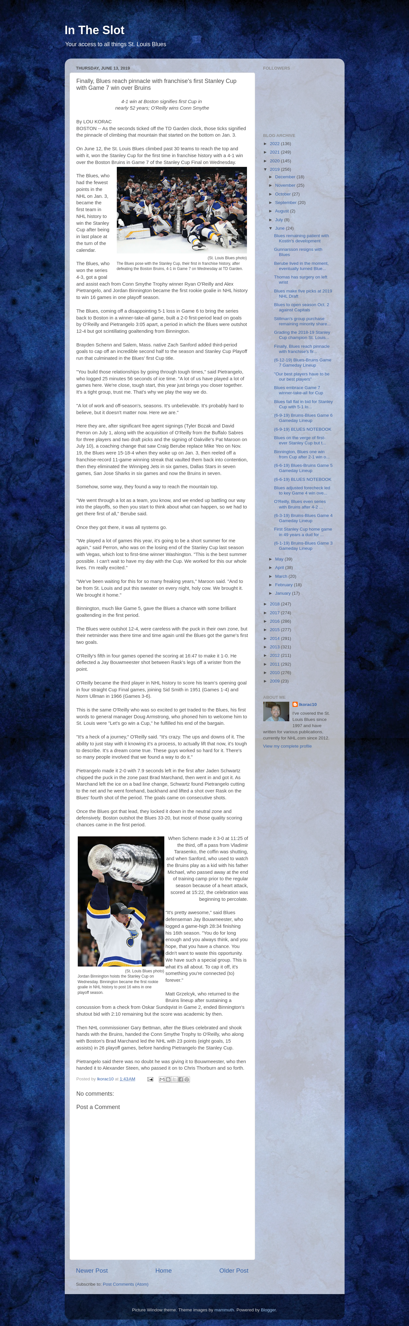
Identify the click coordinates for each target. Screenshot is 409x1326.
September (286, 202)
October (283, 194)
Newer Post (92, 1270)
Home (164, 1270)
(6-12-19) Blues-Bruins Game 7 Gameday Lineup (302, 363)
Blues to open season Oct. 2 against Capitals (301, 307)
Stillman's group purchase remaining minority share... (302, 321)
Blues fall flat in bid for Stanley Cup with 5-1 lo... (303, 404)
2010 (275, 672)
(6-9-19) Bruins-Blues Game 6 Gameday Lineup (303, 418)
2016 (275, 621)
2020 (275, 160)
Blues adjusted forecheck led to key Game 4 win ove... (302, 490)
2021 (275, 152)
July (279, 219)
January (283, 593)
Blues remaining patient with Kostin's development (301, 238)
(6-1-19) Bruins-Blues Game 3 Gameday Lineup (303, 546)
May (280, 559)
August (282, 211)
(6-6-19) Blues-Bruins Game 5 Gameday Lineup (303, 468)
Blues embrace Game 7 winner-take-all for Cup (298, 390)
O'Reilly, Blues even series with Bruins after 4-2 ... (300, 504)
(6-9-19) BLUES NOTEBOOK (302, 429)
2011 (275, 664)
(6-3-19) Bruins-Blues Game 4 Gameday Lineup (303, 518)
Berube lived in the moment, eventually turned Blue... (301, 266)
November (286, 185)
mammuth (224, 1309)
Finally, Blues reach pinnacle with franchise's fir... (302, 349)
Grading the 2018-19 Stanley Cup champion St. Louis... (302, 335)
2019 (275, 169)
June (280, 228)
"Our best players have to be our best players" (302, 377)
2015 (275, 629)
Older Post (233, 1270)
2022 (275, 143)
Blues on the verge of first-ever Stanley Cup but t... (300, 440)
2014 (275, 638)
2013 (275, 646)
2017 (275, 612)
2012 (275, 655)
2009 (275, 681)
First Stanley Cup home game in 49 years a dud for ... (303, 532)
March (282, 576)
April (280, 567)
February (284, 584)
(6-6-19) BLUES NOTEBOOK (302, 479)
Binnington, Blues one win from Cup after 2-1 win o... (302, 454)
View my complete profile (287, 746)
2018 (275, 604)
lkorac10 (308, 704)
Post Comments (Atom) (125, 1284)
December (286, 176)
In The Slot (95, 30)
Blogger (268, 1309)
